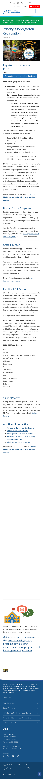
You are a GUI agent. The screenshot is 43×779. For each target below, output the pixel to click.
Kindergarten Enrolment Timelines (20, 433)
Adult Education (20, 703)
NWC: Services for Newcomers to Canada (20, 713)
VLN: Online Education (20, 723)
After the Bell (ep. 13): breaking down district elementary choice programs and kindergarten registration (21, 645)
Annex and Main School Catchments (20, 428)
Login (25, 6)
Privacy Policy (7, 768)
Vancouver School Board (19, 765)
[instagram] (22, 2)
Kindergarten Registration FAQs (19, 442)
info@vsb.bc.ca (16, 748)
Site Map (27, 768)
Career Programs (20, 708)
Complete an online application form (20, 76)
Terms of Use (17, 768)
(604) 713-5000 (15, 746)
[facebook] (10, 2)
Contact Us (6, 769)
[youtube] (18, 2)
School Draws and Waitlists (17, 431)
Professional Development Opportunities (20, 718)
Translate (17, 6)
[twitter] (14, 2)
